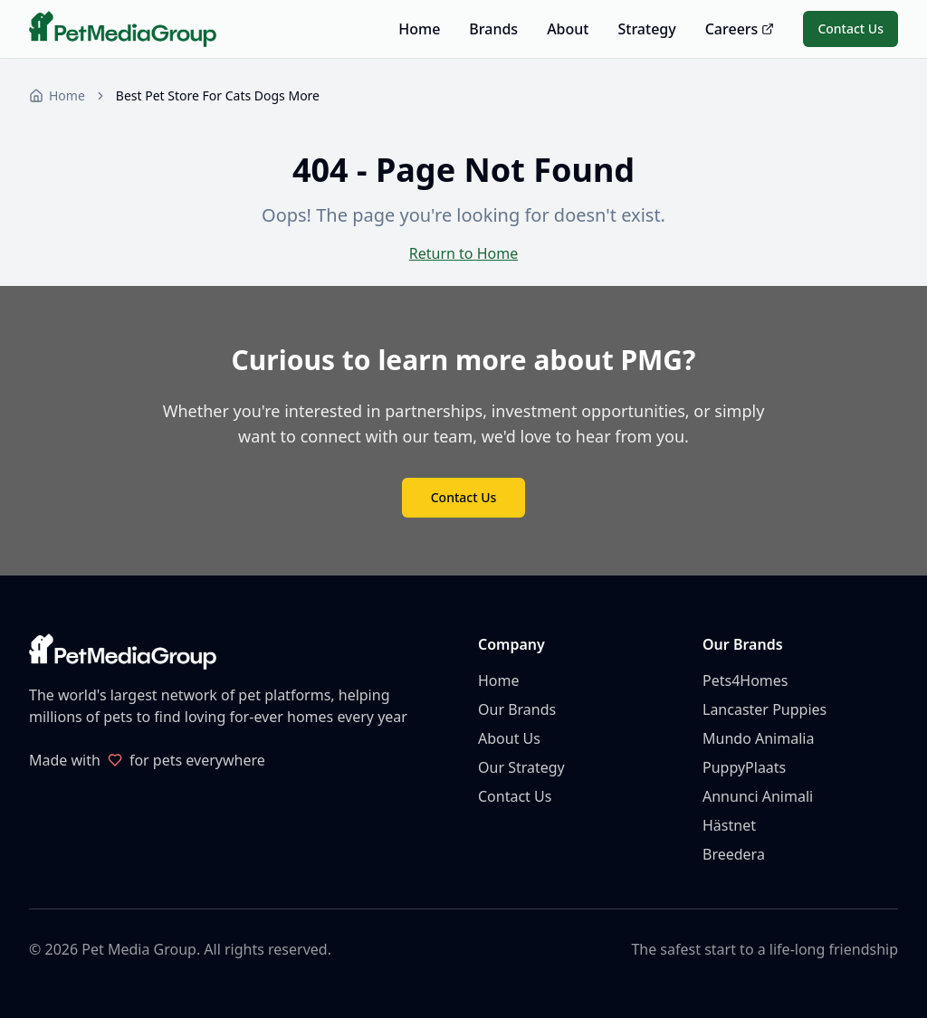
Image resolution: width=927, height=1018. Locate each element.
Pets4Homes (745, 680)
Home (419, 29)
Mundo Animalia (758, 738)
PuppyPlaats (744, 767)
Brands (493, 29)
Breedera (733, 854)
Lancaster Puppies (764, 709)
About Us (509, 738)
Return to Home (463, 253)
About (567, 29)
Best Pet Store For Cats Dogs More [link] (218, 95)
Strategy (646, 29)
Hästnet (729, 825)
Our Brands (517, 709)
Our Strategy (521, 767)
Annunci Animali (757, 796)
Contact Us (850, 28)
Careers (740, 29)
